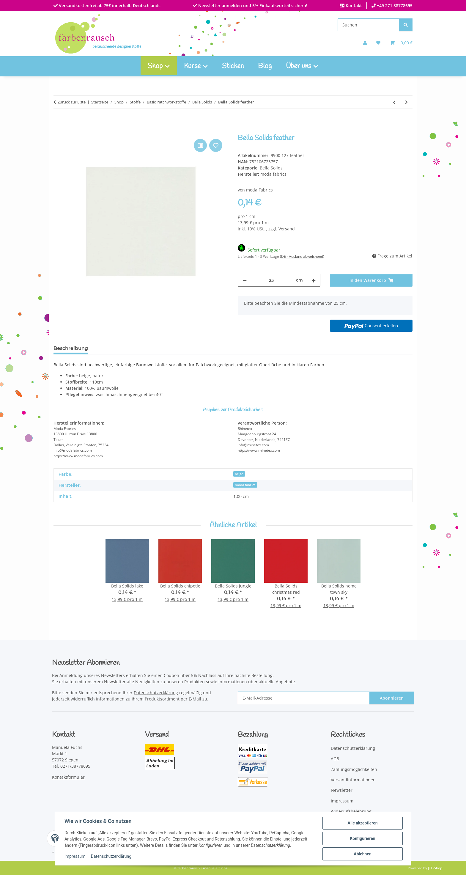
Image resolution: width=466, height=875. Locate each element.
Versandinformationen (353, 780)
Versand (286, 229)
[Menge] (271, 280)
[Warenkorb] (401, 42)
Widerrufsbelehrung (351, 811)
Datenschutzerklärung (111, 856)
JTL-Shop (435, 868)
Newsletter (341, 790)
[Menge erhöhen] (313, 280)
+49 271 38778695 (394, 5)
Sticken (233, 66)
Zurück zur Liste (72, 102)
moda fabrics (245, 485)
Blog (265, 66)
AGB (335, 758)
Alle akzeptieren (362, 823)
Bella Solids (271, 168)
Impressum (74, 856)
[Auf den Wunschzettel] (215, 145)
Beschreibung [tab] (70, 348)
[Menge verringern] (244, 280)
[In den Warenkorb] (58, 131)
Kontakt (353, 5)
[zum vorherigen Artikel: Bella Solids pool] (394, 102)
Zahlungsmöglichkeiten (354, 769)
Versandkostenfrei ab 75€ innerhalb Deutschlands (109, 5)
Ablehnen (362, 854)
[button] (364, 42)
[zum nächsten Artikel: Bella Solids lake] (406, 102)
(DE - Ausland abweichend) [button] (302, 256)
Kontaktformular (68, 777)
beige (239, 474)
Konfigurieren (362, 838)
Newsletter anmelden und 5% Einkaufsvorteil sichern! (252, 5)
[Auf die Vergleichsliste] (200, 145)
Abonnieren (392, 698)
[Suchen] (368, 24)
